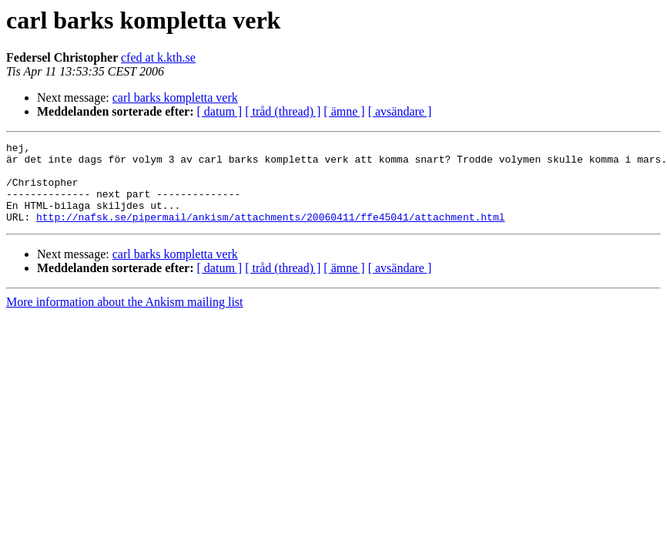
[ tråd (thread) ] (282, 111)
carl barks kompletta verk (175, 97)
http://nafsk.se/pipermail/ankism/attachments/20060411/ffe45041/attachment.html (270, 233)
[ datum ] (220, 111)
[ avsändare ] (400, 111)
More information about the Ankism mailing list (124, 318)
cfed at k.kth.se (158, 57)
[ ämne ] (343, 111)
